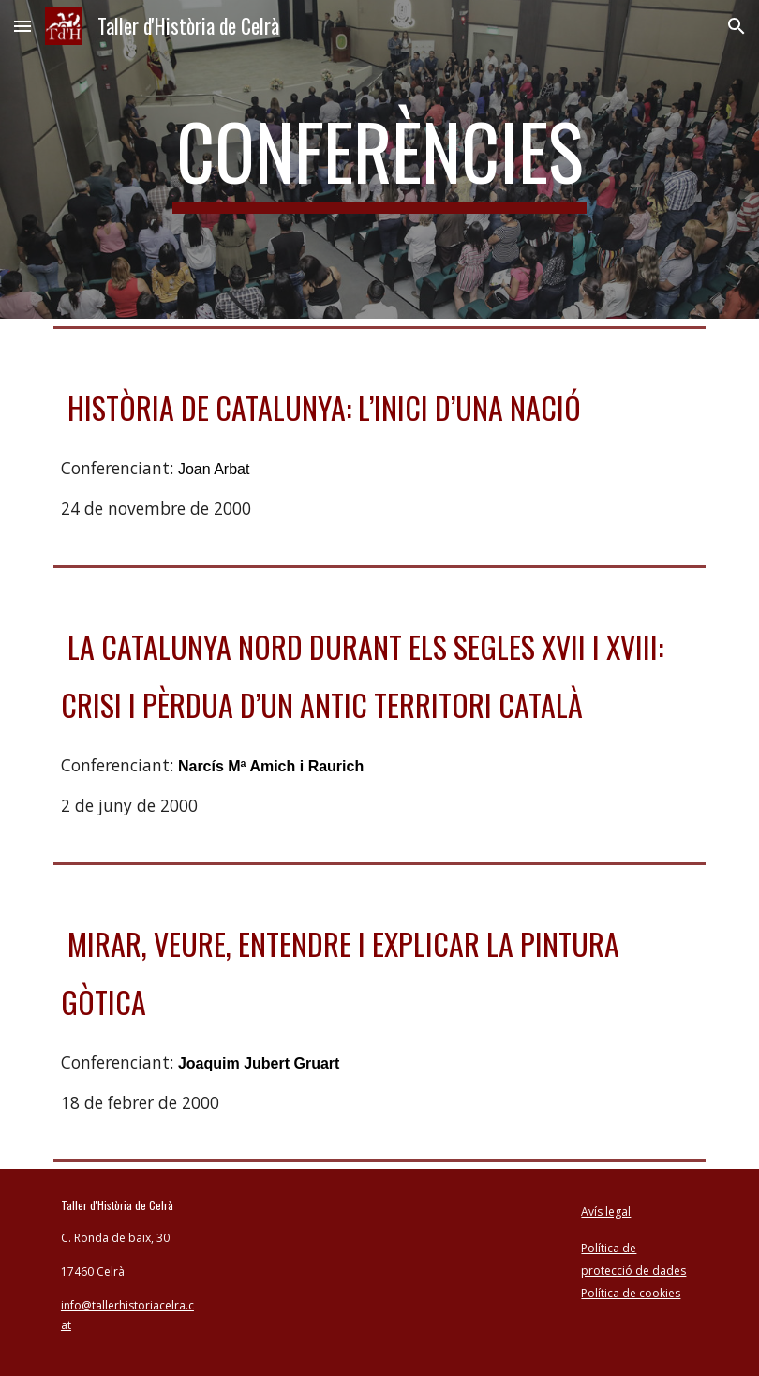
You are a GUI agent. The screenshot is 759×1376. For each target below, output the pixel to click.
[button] (22, 26)
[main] (379, 159)
